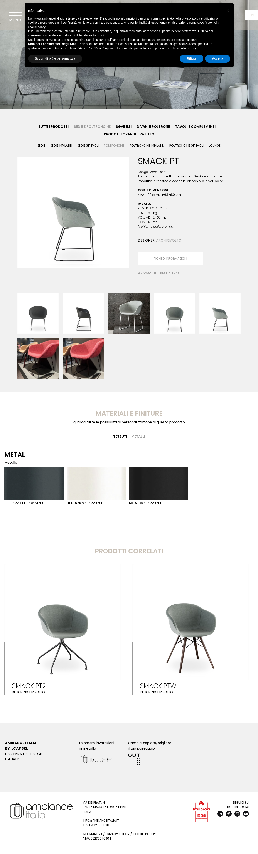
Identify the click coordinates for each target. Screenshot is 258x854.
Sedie (41, 145)
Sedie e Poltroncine (92, 126)
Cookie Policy (144, 834)
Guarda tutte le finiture (158, 272)
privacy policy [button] (191, 18)
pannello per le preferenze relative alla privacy (165, 48)
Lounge (215, 145)
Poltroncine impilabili (147, 145)
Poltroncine (114, 145)
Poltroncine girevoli (186, 145)
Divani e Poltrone (153, 126)
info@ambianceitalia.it (101, 820)
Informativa (92, 834)
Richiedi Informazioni (170, 258)
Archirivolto (168, 240)
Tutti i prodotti (53, 126)
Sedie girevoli (88, 145)
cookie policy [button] (36, 27)
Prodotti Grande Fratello (129, 134)
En (251, 14)
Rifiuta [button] (191, 58)
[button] (227, 10)
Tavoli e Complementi (195, 126)
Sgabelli (124, 126)
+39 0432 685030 (96, 825)
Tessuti (120, 436)
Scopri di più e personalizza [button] (55, 58)
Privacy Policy (118, 834)
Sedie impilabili (61, 145)
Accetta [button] (217, 58)
